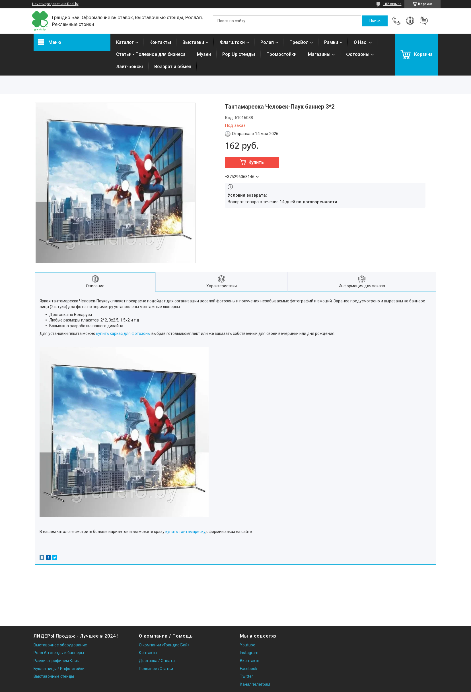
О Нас (360, 42)
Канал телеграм (255, 684)
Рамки (331, 42)
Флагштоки (232, 42)
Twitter (246, 676)
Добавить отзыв (424, 21)
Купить (256, 162)
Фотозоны (357, 54)
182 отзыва (392, 4)
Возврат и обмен (172, 66)
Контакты (160, 42)
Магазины (319, 54)
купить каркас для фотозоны (123, 333)
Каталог (125, 42)
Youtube (247, 645)
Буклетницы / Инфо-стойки (59, 668)
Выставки (193, 42)
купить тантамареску (185, 531)
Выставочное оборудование (60, 645)
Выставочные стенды (54, 676)
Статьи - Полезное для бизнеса (151, 54)
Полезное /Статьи (156, 668)
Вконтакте (249, 660)
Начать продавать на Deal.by (55, 4)
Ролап (267, 42)
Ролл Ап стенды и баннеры (59, 652)
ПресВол (298, 42)
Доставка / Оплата (157, 660)
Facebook (248, 668)
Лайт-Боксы (129, 66)
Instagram (249, 652)
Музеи (204, 54)
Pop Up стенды (238, 54)
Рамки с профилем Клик (56, 660)
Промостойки (281, 54)
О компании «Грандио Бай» (164, 645)
